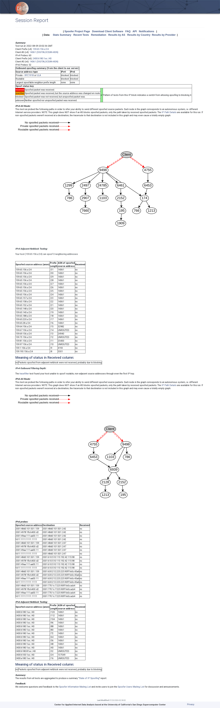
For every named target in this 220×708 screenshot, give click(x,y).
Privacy (190, 704)
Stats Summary (62, 34)
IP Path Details (169, 112)
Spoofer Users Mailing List (131, 686)
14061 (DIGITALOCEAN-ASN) (44, 52)
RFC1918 (29, 75)
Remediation (98, 34)
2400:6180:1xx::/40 (42, 58)
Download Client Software (107, 31)
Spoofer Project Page (77, 31)
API (135, 31)
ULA (39, 75)
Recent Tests (81, 34)
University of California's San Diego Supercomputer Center (137, 705)
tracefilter (24, 373)
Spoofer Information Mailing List (75, 686)
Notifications (146, 31)
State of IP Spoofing (89, 678)
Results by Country (138, 34)
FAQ (127, 31)
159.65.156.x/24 (41, 49)
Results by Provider (164, 34)
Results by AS (116, 34)
